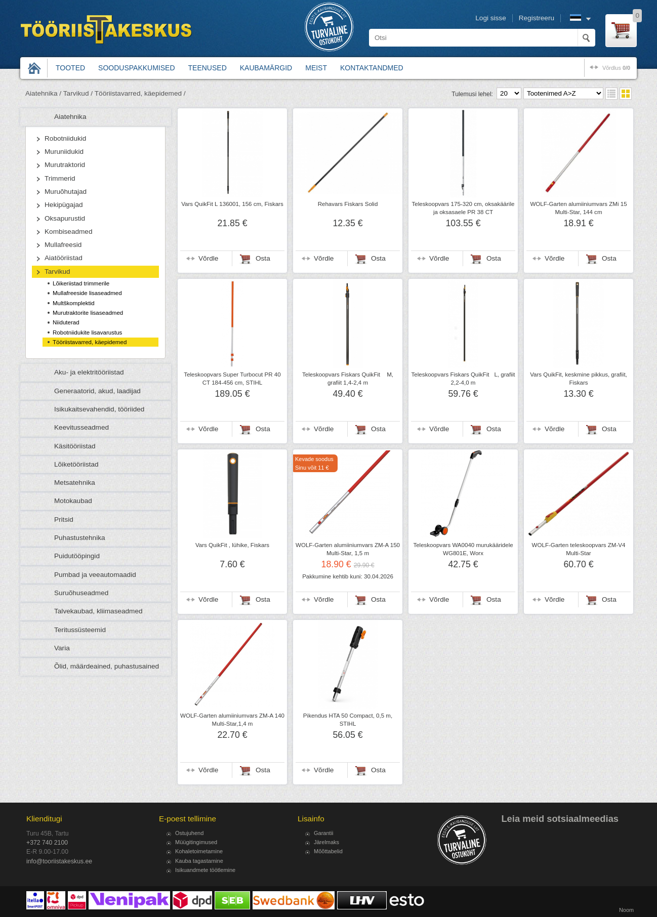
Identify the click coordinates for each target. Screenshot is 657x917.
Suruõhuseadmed (81, 593)
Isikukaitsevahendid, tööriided (99, 409)
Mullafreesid (63, 244)
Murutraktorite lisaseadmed (88, 313)
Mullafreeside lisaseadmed (87, 293)
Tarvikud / (78, 93)
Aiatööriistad (64, 258)
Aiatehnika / (43, 93)
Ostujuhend (189, 833)
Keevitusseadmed (81, 427)
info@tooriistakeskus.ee (59, 861)
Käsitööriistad (75, 446)
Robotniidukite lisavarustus (87, 332)
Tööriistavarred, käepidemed (90, 342)
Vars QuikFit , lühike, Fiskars (232, 545)
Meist (316, 68)
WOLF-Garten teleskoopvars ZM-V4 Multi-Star (579, 549)
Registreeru (536, 18)
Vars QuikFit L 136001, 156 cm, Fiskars (232, 204)
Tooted (70, 68)
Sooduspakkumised (136, 68)
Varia (62, 648)
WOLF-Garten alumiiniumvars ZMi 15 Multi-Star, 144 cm (578, 208)
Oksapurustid (65, 218)
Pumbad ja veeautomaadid (95, 574)
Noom (626, 910)
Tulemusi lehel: (472, 94)
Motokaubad (73, 501)
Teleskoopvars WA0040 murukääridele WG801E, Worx (463, 549)
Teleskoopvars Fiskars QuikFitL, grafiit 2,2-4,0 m (463, 378)
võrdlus (616, 68)
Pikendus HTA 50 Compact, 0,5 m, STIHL (347, 720)
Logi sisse (490, 18)
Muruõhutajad (66, 191)
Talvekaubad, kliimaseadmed (98, 611)
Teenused (207, 68)
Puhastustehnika (79, 537)
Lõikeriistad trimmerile (81, 283)
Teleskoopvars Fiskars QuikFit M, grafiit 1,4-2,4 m (347, 378)
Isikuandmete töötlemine (205, 870)
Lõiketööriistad (76, 464)
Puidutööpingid (77, 556)
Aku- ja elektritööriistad (89, 372)
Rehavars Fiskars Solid (348, 204)
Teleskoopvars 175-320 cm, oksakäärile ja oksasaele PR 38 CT (463, 208)
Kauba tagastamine (199, 861)
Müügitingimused (196, 842)
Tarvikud (57, 271)
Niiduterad (66, 322)
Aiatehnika (70, 116)
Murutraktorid (65, 165)
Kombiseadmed (68, 231)
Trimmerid (60, 178)
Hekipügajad (64, 205)
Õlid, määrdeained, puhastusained (106, 666)
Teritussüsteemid (80, 630)
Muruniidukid (64, 151)
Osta (263, 258)
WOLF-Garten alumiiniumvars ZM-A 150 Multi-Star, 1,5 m (348, 549)
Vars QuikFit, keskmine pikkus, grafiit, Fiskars (578, 378)
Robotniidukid (65, 138)
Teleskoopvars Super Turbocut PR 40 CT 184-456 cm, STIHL (232, 378)
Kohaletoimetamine (199, 851)
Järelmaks (326, 842)
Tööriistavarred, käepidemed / (140, 93)
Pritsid (63, 519)
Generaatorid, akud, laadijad (97, 391)
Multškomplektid (74, 303)
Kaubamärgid (266, 68)
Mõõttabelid (328, 851)
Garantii (324, 833)
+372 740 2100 (47, 842)
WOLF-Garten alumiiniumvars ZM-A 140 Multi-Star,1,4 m (232, 720)
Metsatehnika (74, 482)
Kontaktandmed (371, 68)
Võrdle (208, 258)
